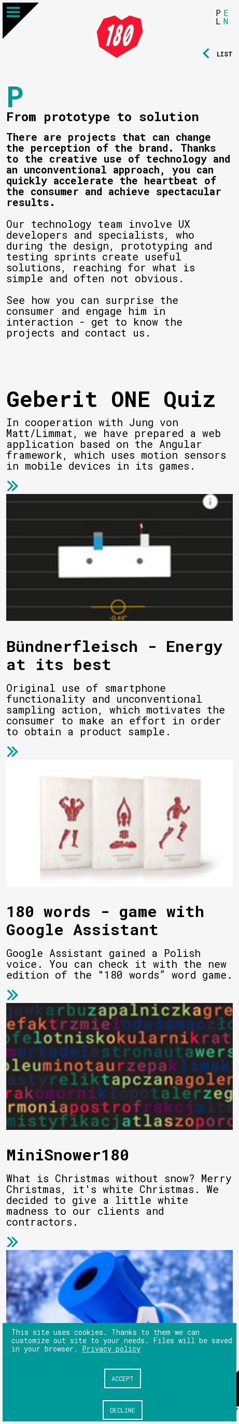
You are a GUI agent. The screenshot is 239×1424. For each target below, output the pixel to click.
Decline (122, 1410)
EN (226, 16)
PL (218, 16)
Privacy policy (111, 1349)
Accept (122, 1378)
